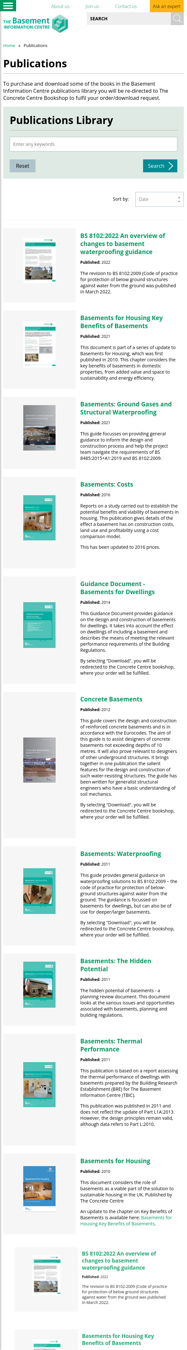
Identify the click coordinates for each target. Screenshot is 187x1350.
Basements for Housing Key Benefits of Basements (121, 322)
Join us (92, 6)
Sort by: (121, 199)
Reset (22, 165)
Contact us (126, 6)
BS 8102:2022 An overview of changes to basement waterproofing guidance (122, 244)
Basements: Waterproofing (120, 854)
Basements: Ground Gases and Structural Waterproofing (126, 408)
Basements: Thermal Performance (111, 1045)
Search (156, 165)
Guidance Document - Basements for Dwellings (117, 588)
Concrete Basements (111, 699)
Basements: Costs (106, 484)
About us (60, 6)
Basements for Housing (115, 1161)
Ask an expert (167, 6)
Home (9, 45)
